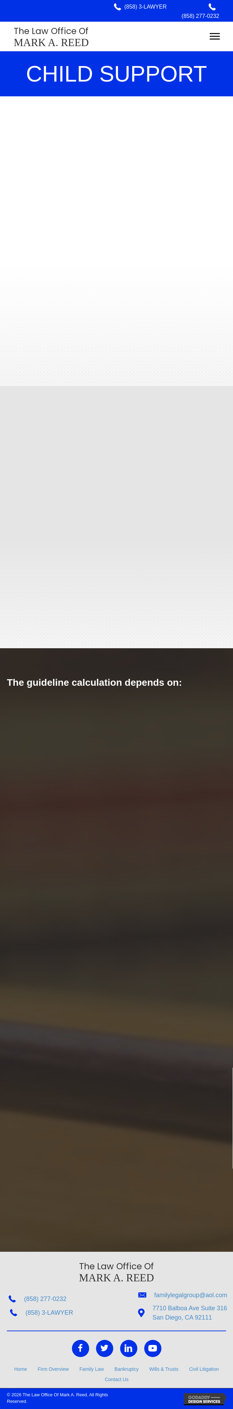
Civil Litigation (204, 1369)
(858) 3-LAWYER (145, 7)
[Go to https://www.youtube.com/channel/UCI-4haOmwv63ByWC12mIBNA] (152, 1348)
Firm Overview (53, 1369)
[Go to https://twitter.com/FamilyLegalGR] (104, 1348)
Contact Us (116, 1379)
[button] (215, 36)
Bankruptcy (127, 1369)
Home (20, 1369)
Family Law (92, 1369)
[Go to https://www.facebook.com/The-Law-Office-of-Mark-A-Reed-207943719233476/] (80, 1348)
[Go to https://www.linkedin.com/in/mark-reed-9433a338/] (128, 1348)
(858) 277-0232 (200, 16)
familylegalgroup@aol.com (190, 1295)
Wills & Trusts (164, 1369)
